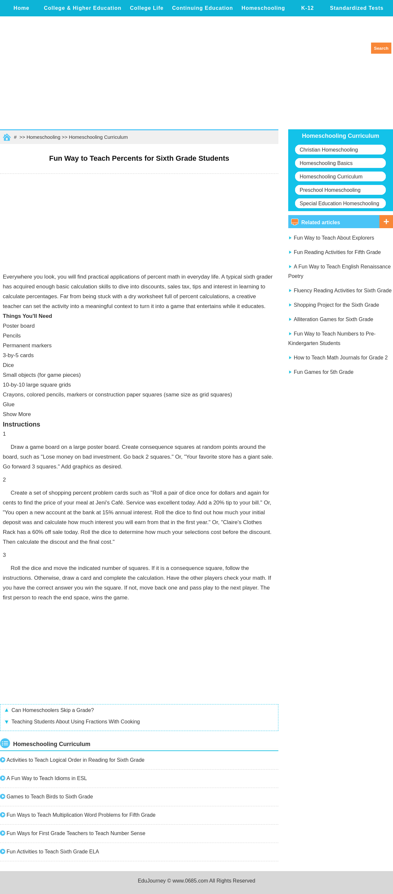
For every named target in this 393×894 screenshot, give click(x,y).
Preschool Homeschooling (330, 190)
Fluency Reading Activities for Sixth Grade (343, 290)
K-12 (307, 8)
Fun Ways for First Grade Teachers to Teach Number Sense (76, 833)
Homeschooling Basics (326, 163)
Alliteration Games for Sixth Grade (333, 319)
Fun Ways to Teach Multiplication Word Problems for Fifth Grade (81, 815)
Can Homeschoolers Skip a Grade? (52, 710)
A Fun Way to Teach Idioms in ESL (47, 778)
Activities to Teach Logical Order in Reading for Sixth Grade (75, 760)
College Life (147, 8)
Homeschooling (263, 8)
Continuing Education (202, 8)
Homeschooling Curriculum (98, 137)
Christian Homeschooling (329, 150)
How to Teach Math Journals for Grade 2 (341, 357)
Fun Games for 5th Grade (323, 372)
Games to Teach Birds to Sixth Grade (50, 796)
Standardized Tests (357, 8)
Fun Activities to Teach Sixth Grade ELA (53, 851)
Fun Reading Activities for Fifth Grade (337, 252)
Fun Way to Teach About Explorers (334, 238)
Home (21, 8)
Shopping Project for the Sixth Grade (336, 305)
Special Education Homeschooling (339, 203)
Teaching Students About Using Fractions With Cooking (75, 721)
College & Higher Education (83, 8)
